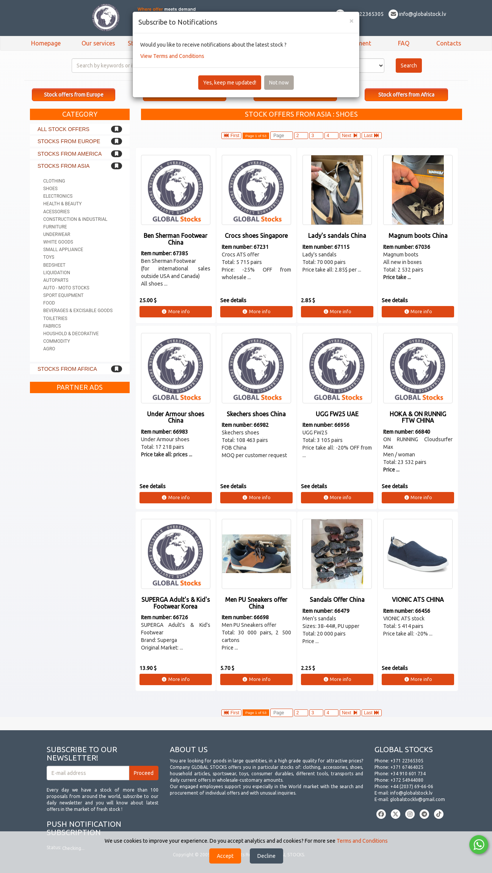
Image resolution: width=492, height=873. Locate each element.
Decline (266, 856)
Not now (279, 83)
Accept (225, 856)
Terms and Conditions (362, 841)
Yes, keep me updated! (229, 83)
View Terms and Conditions (172, 56)
